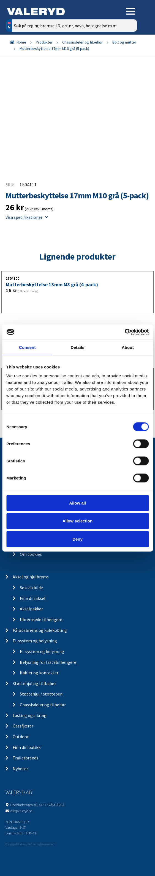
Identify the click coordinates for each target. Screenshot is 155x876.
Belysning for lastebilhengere (48, 662)
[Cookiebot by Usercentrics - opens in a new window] (124, 332)
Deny (77, 539)
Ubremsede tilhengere (41, 619)
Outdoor (21, 736)
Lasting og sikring (30, 715)
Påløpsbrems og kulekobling (40, 630)
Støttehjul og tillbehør (34, 683)
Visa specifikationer (27, 217)
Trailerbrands (25, 758)
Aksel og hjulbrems (31, 576)
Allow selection (77, 521)
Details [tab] (78, 347)
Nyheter (20, 768)
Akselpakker (31, 608)
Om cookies (31, 554)
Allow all (77, 502)
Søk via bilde (31, 587)
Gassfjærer (23, 726)
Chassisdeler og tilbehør (82, 42)
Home (21, 42)
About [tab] (128, 347)
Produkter (44, 42)
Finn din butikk (26, 747)
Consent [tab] (27, 347)
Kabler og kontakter (39, 672)
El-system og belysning (35, 640)
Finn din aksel (32, 598)
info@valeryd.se (21, 810)
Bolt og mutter (124, 42)
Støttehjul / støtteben (41, 694)
